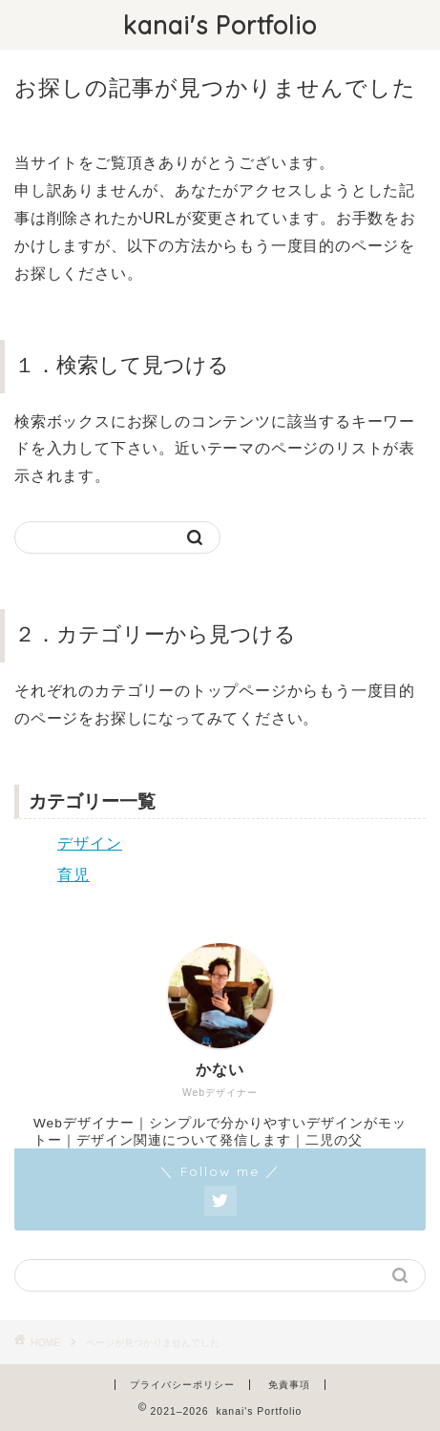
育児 (73, 875)
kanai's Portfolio (220, 25)
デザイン (89, 843)
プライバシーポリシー (182, 1384)
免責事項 (289, 1384)
